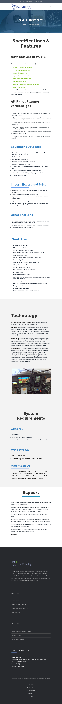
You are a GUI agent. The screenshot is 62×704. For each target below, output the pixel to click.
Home (24, 24)
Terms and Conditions (20, 608)
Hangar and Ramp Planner (21, 631)
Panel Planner (17, 635)
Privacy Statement (19, 604)
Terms (31, 696)
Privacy (31, 693)
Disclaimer (16, 612)
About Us (15, 601)
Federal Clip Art (18, 639)
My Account (31, 687)
